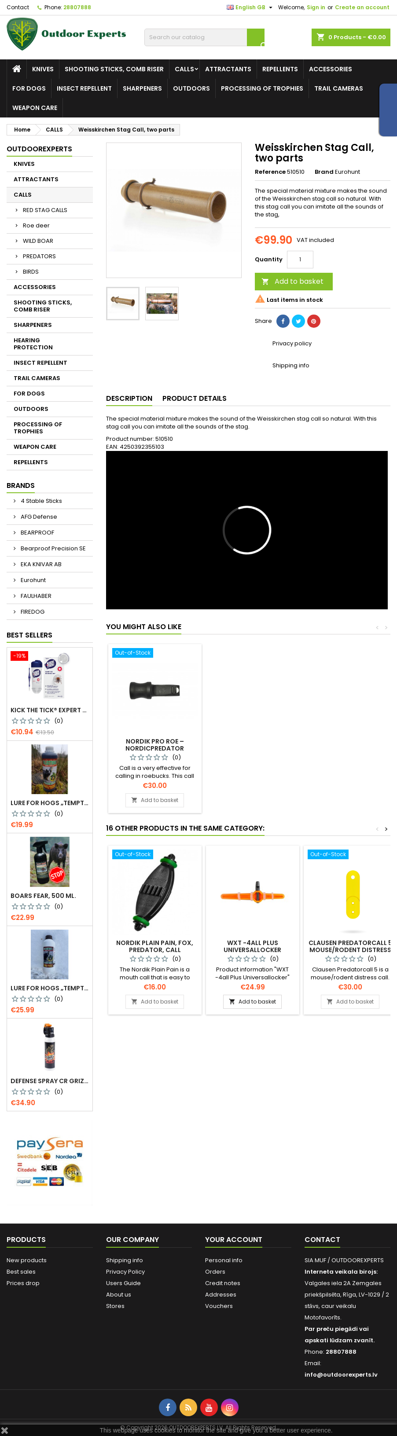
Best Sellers (29, 635)
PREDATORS (39, 256)
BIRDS (31, 271)
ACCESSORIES (330, 69)
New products (27, 1260)
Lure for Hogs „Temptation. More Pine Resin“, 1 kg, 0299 (50, 988)
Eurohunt (32, 580)
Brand (324, 172)
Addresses (220, 1294)
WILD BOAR (38, 241)
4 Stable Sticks (40, 501)
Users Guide (123, 1283)
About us (118, 1294)
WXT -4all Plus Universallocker (252, 946)
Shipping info (124, 1260)
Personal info (224, 1260)
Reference (270, 172)
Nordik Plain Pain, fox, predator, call (154, 946)
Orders (215, 1271)
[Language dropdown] (251, 7)
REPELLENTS (280, 69)
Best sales (21, 1271)
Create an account (362, 7)
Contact (18, 7)
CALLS (184, 69)
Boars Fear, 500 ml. (43, 895)
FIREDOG (31, 612)
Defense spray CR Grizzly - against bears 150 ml (50, 1080)
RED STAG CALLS (45, 210)
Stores (115, 1306)
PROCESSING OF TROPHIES (262, 88)
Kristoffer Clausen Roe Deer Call (155, 745)
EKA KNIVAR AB (40, 564)
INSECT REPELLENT (84, 88)
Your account (233, 1240)
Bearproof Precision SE (52, 548)
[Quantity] (300, 259)
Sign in (316, 7)
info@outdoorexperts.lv (341, 1374)
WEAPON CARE (34, 107)
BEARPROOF (36, 532)
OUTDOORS (191, 88)
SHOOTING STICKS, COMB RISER (114, 69)
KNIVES (43, 69)
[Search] (204, 37)
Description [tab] (129, 398)
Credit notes (222, 1283)
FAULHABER (35, 596)
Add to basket (292, 281)
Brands (21, 485)
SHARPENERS (142, 88)
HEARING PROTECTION (33, 344)
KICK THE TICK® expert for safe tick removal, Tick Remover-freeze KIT (50, 710)
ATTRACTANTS (228, 69)
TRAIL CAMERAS (338, 88)
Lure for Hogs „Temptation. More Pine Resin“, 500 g (50, 802)
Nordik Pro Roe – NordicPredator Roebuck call (350, 748)
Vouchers (219, 1306)
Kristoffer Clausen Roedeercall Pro (252, 745)
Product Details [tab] (194, 398)
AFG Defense (38, 517)
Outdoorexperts (39, 149)
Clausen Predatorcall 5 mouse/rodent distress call (350, 949)
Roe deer (36, 225)
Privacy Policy (125, 1271)
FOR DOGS (29, 88)
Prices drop (23, 1283)
